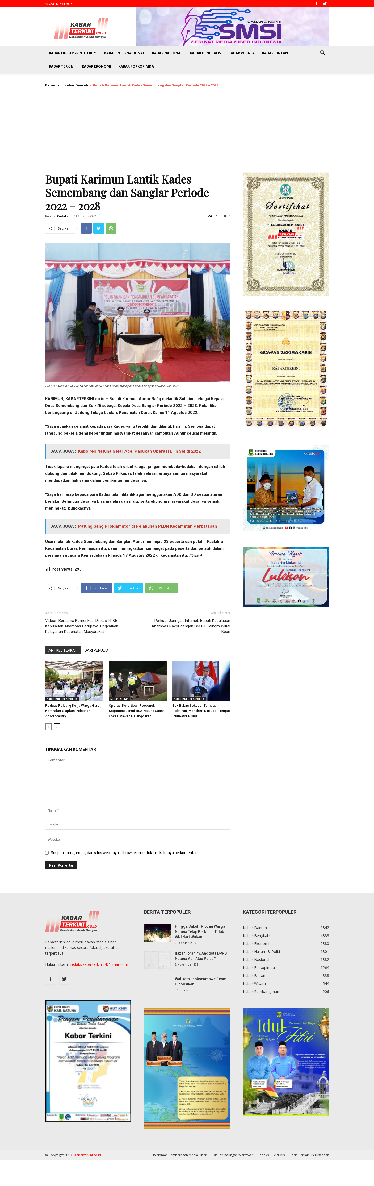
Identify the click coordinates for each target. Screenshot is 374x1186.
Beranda (52, 85)
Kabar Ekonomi (96, 66)
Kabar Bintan (275, 53)
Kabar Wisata (242, 53)
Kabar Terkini (61, 66)
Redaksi (63, 216)
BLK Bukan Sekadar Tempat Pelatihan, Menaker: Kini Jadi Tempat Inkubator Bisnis (201, 711)
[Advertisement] (187, 132)
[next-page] (57, 726)
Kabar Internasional (124, 53)
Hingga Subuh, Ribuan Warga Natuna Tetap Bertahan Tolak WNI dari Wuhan (200, 931)
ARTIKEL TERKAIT (63, 650)
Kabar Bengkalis (205, 53)
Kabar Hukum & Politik (72, 53)
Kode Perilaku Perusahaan (309, 1155)
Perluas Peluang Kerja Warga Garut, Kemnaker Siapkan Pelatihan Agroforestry (73, 711)
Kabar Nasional (167, 53)
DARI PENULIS (96, 650)
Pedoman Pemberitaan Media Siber (180, 1155)
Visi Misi (279, 1155)
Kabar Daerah (76, 85)
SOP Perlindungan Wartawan (232, 1155)
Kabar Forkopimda (136, 66)
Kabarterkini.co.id (87, 1155)
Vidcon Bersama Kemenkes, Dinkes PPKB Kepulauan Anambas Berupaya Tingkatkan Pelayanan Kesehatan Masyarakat (81, 626)
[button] (322, 53)
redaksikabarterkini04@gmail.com (99, 964)
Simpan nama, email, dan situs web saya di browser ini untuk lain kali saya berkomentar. (124, 853)
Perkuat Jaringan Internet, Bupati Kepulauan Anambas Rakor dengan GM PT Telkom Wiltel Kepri (191, 626)
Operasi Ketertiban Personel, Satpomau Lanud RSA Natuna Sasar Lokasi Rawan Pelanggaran (136, 711)
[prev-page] (48, 726)
